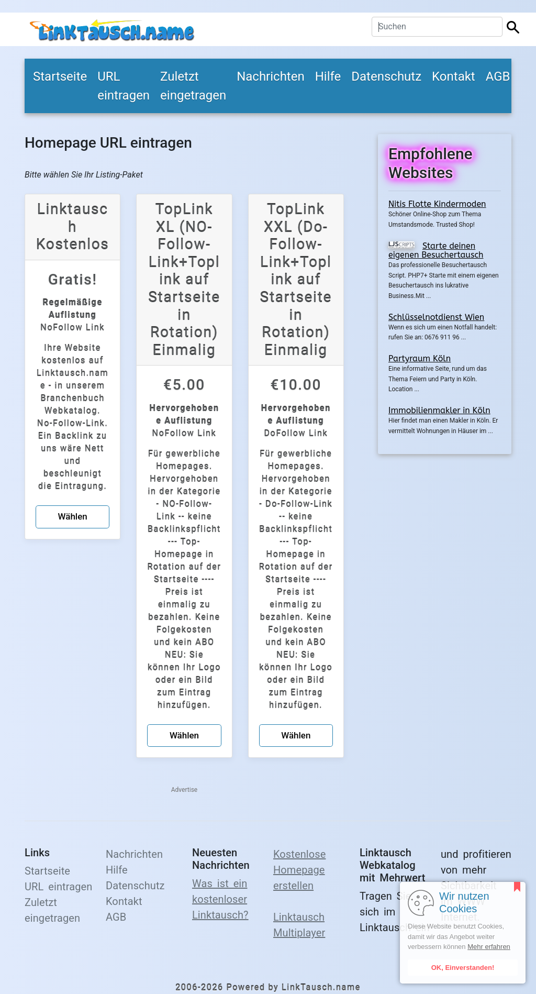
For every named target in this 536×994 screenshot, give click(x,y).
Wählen (72, 516)
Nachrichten (271, 76)
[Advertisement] (444, 624)
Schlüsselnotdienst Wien (436, 317)
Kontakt (453, 76)
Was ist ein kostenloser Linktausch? (220, 899)
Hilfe (328, 76)
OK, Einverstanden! (463, 967)
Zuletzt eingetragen (193, 86)
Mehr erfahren (488, 947)
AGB (498, 76)
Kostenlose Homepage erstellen (299, 870)
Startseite (60, 76)
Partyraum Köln (419, 358)
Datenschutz (386, 76)
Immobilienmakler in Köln (439, 410)
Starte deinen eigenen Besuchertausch (436, 250)
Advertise (184, 789)
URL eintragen (123, 86)
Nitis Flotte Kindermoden (437, 204)
